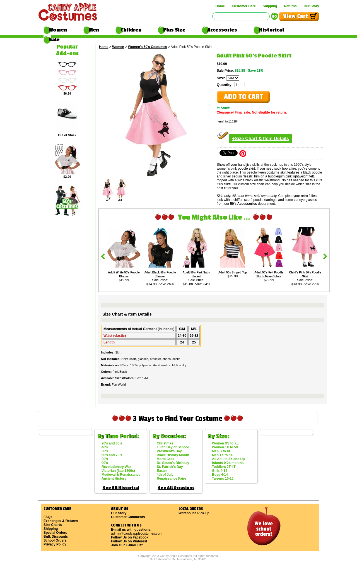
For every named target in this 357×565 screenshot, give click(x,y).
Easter (162, 471)
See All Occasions (176, 488)
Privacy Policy (55, 544)
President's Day (169, 451)
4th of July (165, 475)
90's (105, 463)
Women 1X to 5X (225, 447)
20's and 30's (112, 443)
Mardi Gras (165, 459)
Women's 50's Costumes (147, 47)
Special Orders (55, 533)
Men (94, 30)
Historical (271, 30)
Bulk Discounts (56, 536)
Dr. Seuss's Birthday (173, 463)
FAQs (48, 517)
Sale (54, 40)
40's (105, 447)
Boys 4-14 (220, 475)
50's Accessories (243, 204)
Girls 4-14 (219, 471)
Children (131, 30)
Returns (290, 6)
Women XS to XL (225, 443)
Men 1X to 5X (222, 455)
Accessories (222, 30)
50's (105, 451)
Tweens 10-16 (222, 478)
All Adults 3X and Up (228, 459)
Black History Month (173, 455)
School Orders (55, 540)
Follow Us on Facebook (129, 537)
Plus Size (174, 30)
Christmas (165, 443)
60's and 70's (112, 455)
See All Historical (121, 488)
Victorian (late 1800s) (118, 471)
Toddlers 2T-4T (223, 467)
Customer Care (244, 6)
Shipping (270, 6)
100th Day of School (173, 447)
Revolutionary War (116, 467)
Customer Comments (128, 517)
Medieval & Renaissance (121, 475)
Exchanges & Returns (61, 521)
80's (105, 459)
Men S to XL (221, 451)
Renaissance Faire (171, 478)
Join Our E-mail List (127, 545)
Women (58, 30)
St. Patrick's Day (170, 467)
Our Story (311, 6)
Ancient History (114, 478)
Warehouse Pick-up (193, 513)
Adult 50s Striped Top (232, 272)
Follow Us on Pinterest (129, 541)
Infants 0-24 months (227, 463)
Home (220, 6)
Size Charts (53, 525)
